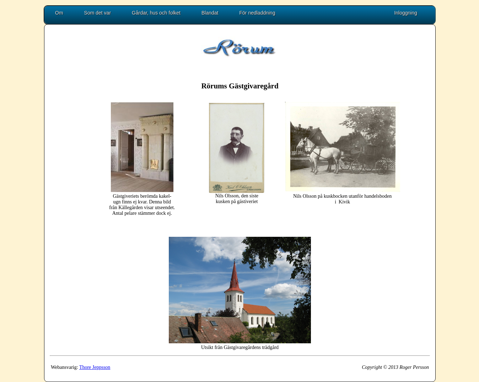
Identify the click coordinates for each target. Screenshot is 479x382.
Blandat (209, 13)
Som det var (97, 13)
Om (59, 13)
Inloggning (405, 13)
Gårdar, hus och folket (156, 13)
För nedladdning (257, 13)
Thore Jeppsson (95, 367)
